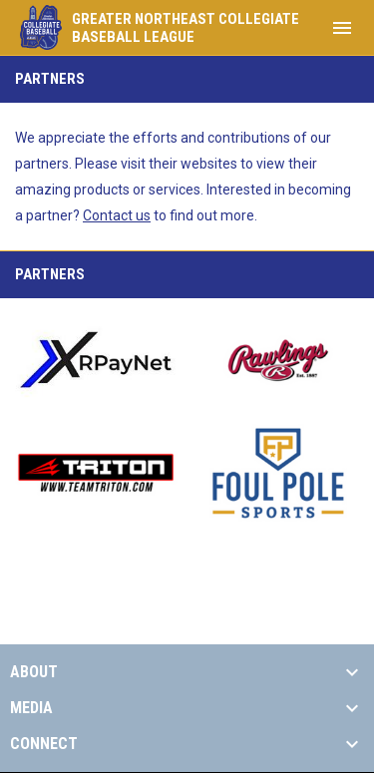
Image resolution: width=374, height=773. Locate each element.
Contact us (117, 215)
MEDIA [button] (31, 708)
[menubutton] (342, 28)
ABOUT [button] (34, 672)
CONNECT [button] (44, 744)
